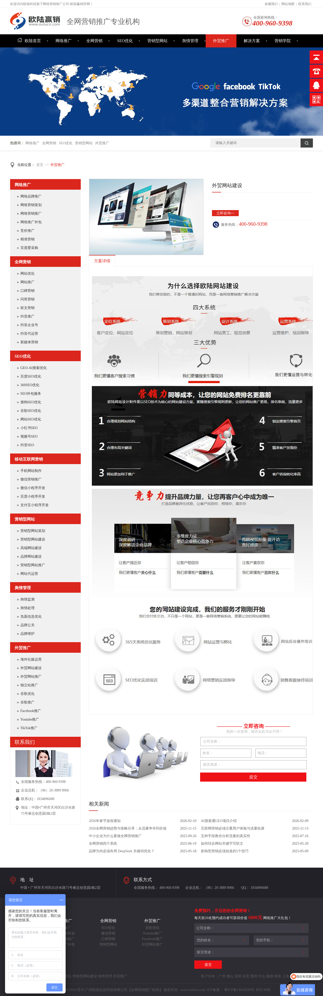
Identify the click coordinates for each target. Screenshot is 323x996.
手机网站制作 (31, 471)
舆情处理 (27, 608)
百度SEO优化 (30, 376)
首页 (39, 165)
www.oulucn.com (193, 990)
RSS (258, 990)
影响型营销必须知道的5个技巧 (225, 851)
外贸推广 (221, 41)
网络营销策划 (31, 205)
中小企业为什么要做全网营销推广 (115, 836)
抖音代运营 (29, 333)
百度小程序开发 (32, 496)
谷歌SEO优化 (30, 411)
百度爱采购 (29, 248)
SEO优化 (125, 41)
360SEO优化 (29, 385)
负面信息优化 (31, 616)
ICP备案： (215, 990)
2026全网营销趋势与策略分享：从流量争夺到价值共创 (128, 829)
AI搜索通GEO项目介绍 (219, 821)
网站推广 (27, 282)
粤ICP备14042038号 (239, 990)
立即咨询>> (226, 213)
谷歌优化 (27, 694)
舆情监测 (27, 599)
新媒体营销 (29, 342)
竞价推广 (27, 231)
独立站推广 (29, 685)
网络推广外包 (31, 222)
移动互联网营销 (29, 459)
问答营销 (27, 299)
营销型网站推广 (32, 565)
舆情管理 (190, 41)
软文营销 (27, 308)
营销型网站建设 (32, 539)
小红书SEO (29, 428)
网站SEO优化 (30, 419)
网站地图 (287, 4)
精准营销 (27, 239)
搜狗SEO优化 (30, 402)
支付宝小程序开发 (34, 505)
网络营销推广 (31, 213)
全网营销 (94, 41)
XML (267, 990)
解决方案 (252, 41)
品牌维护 (27, 634)
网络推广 (64, 41)
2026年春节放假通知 (105, 821)
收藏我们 (271, 4)
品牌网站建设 (31, 556)
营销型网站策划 (32, 531)
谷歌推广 (27, 702)
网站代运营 (29, 574)
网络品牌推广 (31, 196)
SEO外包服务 (30, 393)
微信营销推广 (31, 479)
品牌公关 (27, 625)
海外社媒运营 (31, 659)
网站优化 (27, 273)
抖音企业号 (29, 325)
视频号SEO (29, 436)
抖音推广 (27, 316)
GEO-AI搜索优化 (33, 368)
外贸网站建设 (31, 668)
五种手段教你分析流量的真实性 (225, 836)
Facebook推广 (30, 711)
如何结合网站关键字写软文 (222, 843)
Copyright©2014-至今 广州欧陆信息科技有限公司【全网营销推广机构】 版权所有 (115, 990)
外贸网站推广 (31, 676)
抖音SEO (27, 445)
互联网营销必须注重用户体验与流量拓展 (232, 828)
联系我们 (304, 4)
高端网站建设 (31, 548)
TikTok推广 (29, 728)
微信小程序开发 (32, 488)
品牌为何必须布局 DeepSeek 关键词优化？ (121, 851)
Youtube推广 (29, 719)
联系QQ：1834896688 (37, 799)
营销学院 (283, 41)
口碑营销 (27, 291)
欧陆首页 (29, 41)
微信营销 (108, 933)
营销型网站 (157, 41)
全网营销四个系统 (103, 843)
